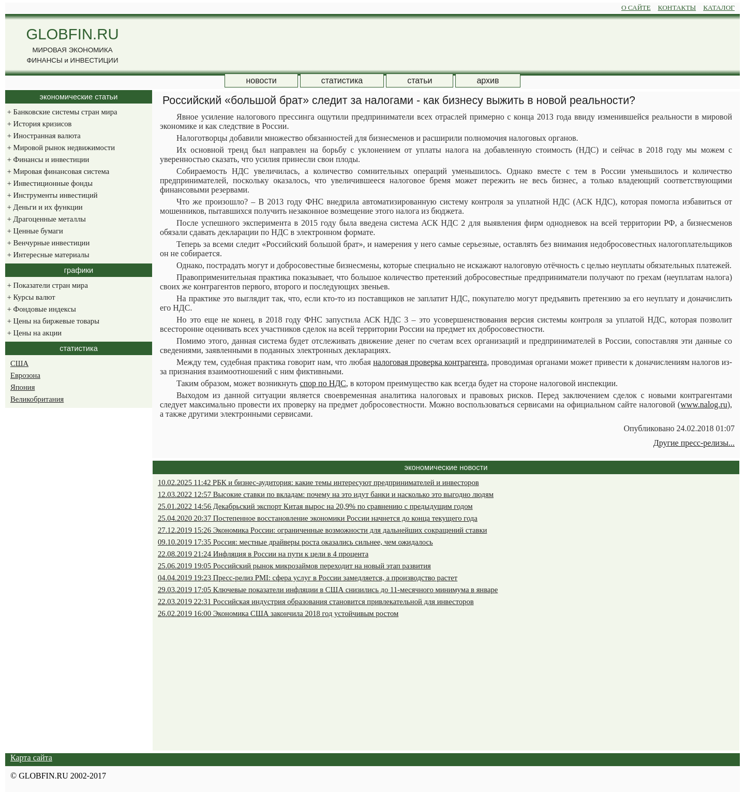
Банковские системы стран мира (61, 112)
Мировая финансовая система (57, 171)
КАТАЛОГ (719, 7)
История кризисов (38, 124)
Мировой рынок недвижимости (60, 147)
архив (487, 80)
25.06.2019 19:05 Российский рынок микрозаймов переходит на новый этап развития (294, 566)
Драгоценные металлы (45, 219)
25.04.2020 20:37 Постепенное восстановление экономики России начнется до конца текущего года (318, 518)
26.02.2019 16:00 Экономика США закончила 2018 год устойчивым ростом (278, 613)
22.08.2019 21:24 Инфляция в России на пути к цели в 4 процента (263, 554)
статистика (342, 80)
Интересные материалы (47, 255)
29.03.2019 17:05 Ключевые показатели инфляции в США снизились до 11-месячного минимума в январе (328, 589)
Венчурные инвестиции (47, 243)
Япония (22, 387)
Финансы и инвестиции (47, 159)
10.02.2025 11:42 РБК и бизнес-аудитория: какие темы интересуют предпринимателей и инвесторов (318, 482)
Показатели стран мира (46, 285)
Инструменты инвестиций (51, 195)
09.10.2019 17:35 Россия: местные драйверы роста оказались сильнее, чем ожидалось (295, 542)
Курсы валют (30, 297)
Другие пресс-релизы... (694, 442)
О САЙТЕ (636, 7)
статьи (419, 80)
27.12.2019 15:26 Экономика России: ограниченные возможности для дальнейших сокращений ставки (322, 530)
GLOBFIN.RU (72, 33)
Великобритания (37, 399)
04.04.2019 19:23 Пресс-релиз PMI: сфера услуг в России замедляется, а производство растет (307, 578)
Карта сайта (31, 757)
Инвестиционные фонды (49, 183)
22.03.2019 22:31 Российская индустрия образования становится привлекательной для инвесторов (316, 601)
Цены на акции (33, 333)
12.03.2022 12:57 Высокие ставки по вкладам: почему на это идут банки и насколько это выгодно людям (326, 494)
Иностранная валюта (43, 135)
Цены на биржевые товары (52, 321)
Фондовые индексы (40, 309)
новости (261, 80)
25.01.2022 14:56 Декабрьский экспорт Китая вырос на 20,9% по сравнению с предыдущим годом (315, 506)
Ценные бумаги (34, 231)
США (19, 363)
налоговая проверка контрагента (430, 362)
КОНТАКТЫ (677, 7)
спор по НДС (323, 383)
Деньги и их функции (44, 207)
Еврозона (25, 375)
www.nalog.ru (703, 404)
